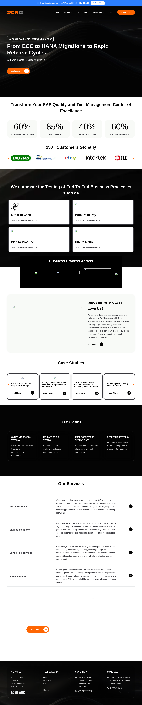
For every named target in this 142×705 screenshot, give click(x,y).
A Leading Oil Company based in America (117, 387)
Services (68, 12)
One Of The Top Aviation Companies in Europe (21, 386)
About (112, 12)
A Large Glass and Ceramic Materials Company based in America (54, 386)
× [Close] (138, 3)
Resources (99, 12)
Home (57, 12)
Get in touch (126, 12)
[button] (8, 158)
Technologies (83, 12)
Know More (98, 3)
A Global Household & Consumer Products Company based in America (86, 386)
